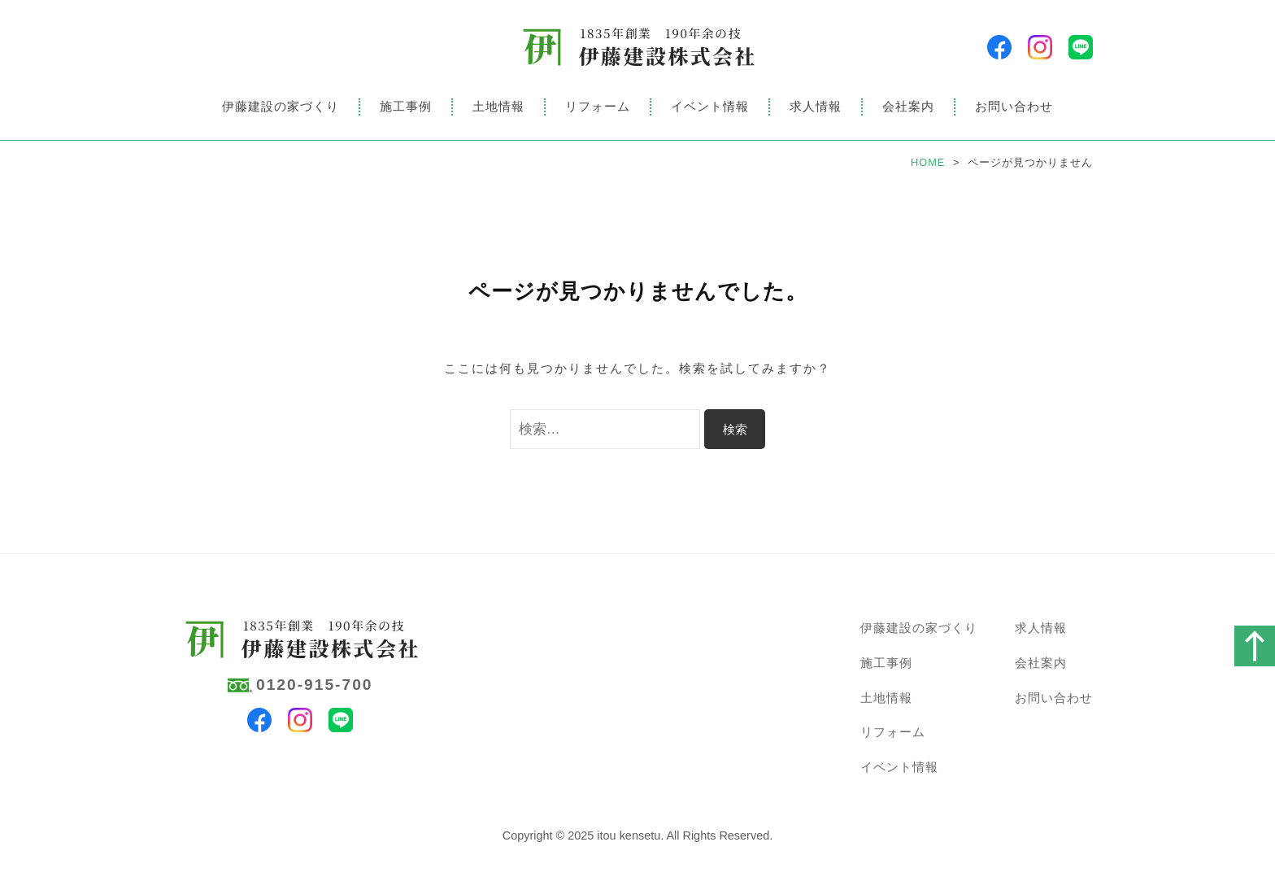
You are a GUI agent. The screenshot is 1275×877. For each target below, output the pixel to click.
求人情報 (816, 106)
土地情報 (498, 106)
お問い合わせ (1014, 106)
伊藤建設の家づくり (280, 106)
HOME (928, 162)
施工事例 (406, 106)
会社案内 (908, 106)
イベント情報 (710, 106)
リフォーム (597, 106)
